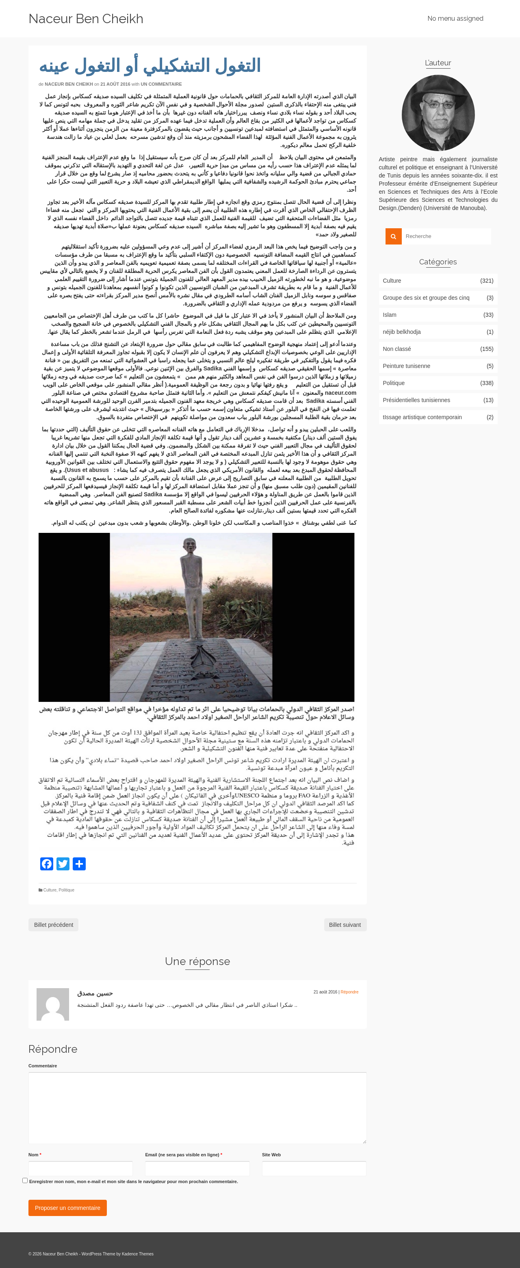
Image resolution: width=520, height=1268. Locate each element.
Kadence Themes (138, 1254)
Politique (66, 890)
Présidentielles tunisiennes (417, 400)
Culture (49, 890)
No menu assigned (455, 18)
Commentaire (42, 1065)
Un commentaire (161, 84)
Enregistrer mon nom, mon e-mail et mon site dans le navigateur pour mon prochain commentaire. (133, 1181)
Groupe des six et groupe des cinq (426, 297)
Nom (34, 1154)
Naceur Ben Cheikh (85, 18)
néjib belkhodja (402, 332)
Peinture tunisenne (407, 366)
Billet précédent (54, 925)
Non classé (397, 349)
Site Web (271, 1154)
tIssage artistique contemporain (422, 417)
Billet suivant (345, 925)
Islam (389, 315)
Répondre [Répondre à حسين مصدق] (350, 992)
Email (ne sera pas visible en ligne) (183, 1154)
